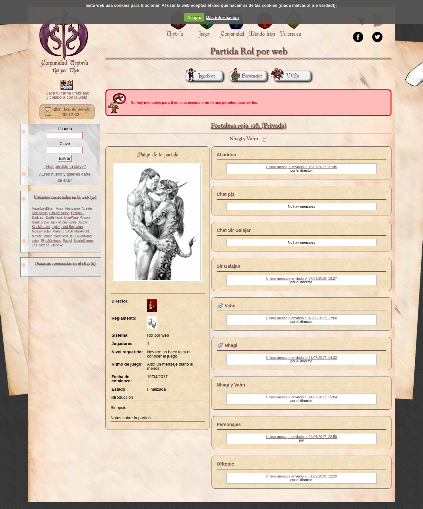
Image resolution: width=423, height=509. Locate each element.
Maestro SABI (62, 231)
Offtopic (225, 464)
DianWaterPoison (77, 217)
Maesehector (41, 231)
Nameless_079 (65, 236)
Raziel (67, 240)
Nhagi (231, 345)
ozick (35, 240)
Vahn (230, 305)
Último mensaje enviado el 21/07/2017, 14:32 (301, 357)
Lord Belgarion (72, 227)
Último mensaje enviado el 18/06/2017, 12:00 (301, 318)
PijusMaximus (51, 240)
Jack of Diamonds (63, 222)
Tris (34, 245)
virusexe (57, 245)
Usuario (65, 128)
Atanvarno (72, 208)
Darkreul (38, 217)
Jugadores (200, 76)
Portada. (63, 42)
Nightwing (84, 236)
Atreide (86, 208)
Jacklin (83, 222)
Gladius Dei (40, 222)
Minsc (47, 236)
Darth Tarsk (54, 217)
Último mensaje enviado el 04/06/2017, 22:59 (301, 437)
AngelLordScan (43, 208)
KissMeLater (41, 227)
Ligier (56, 227)
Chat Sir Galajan (234, 230)
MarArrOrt (81, 231)
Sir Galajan (228, 266)
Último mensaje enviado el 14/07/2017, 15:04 (301, 397)
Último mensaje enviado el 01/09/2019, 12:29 (301, 476)
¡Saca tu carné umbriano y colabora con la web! (66, 95)
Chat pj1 (226, 194)
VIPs (286, 76)
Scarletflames (84, 240)
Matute (37, 236)
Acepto (194, 17)
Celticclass (40, 213)
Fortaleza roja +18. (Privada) (248, 126)
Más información (222, 17)
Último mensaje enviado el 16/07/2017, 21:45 (301, 167)
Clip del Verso (59, 213)
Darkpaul (77, 213)
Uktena (44, 245)
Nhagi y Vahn (231, 384)
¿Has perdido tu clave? (65, 166)
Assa (59, 208)
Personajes (246, 76)
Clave (64, 143)
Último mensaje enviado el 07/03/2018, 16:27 (301, 278)
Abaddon (226, 154)
